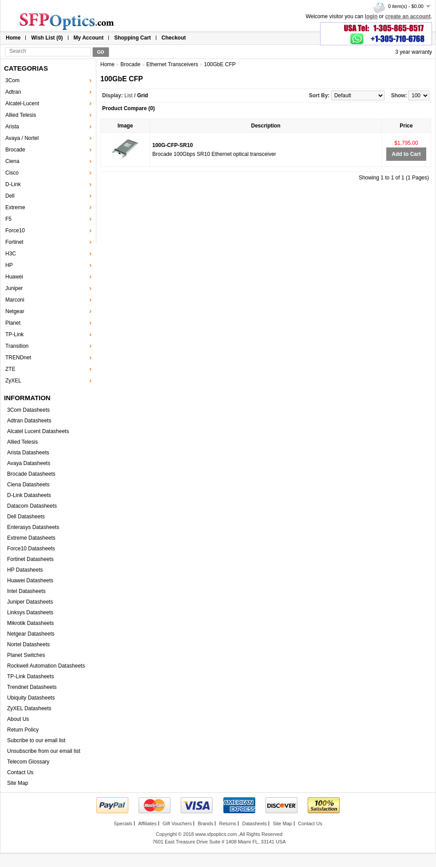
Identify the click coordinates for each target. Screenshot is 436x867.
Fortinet (14, 242)
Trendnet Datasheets (32, 687)
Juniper (14, 288)
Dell (10, 196)
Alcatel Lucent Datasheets (38, 431)
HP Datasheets (25, 570)
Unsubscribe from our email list (43, 751)
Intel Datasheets (26, 591)
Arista (12, 126)
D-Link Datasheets (29, 495)
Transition (16, 346)
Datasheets (254, 823)
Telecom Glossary (28, 762)
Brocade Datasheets (31, 474)
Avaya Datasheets (28, 463)
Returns (228, 823)
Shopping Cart (132, 38)
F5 (8, 219)
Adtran (13, 92)
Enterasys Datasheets (33, 527)
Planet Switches (26, 655)
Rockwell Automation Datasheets (46, 666)
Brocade (15, 150)
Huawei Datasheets (30, 580)
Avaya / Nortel (22, 138)
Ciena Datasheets (28, 484)
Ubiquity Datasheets (31, 698)
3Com (12, 80)
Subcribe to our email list (36, 740)
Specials (123, 823)
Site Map (17, 783)
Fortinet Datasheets (30, 559)
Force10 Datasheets (31, 548)
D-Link (13, 184)
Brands (205, 823)
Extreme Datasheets (31, 538)
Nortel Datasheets (28, 644)
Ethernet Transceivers (172, 64)
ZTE (10, 369)
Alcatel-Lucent (22, 103)
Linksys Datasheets (30, 612)
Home (13, 38)
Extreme (15, 207)
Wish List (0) (47, 38)
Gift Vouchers (177, 823)
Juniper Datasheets (30, 602)
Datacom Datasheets (32, 506)
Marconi (14, 300)
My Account (89, 38)
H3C (10, 254)
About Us (18, 719)
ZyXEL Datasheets (29, 708)
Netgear (14, 311)
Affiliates (147, 823)
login (371, 16)
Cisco (12, 173)
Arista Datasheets (28, 452)
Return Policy (23, 730)
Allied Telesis (20, 115)
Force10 (15, 230)
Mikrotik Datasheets (30, 623)
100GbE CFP (219, 64)
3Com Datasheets (28, 410)
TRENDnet (18, 357)
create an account (408, 16)
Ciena (12, 161)
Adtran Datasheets (29, 421)
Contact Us (20, 772)
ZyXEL (13, 381)
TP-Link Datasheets (30, 676)
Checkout (174, 38)
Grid (142, 95)
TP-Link (14, 334)
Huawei (14, 277)
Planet (12, 323)
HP (9, 265)
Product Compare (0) (128, 108)
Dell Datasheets (26, 516)
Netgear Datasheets (31, 634)
